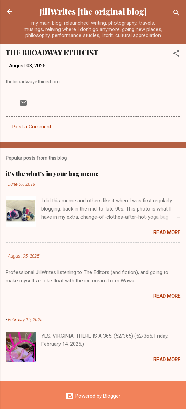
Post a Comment (31, 127)
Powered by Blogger (93, 396)
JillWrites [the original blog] (93, 11)
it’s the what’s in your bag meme (52, 174)
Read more (166, 232)
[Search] (176, 13)
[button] (176, 54)
